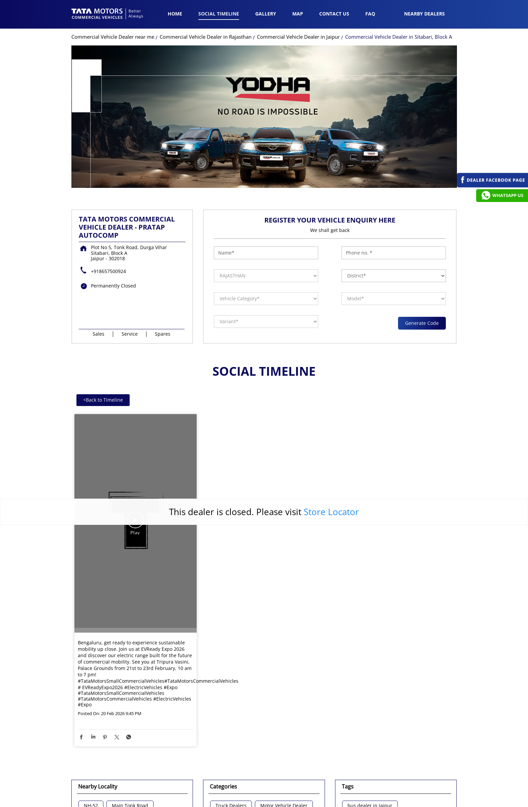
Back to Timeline (103, 305)
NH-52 (91, 711)
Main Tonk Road (130, 711)
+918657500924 (108, 176)
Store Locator (331, 417)
